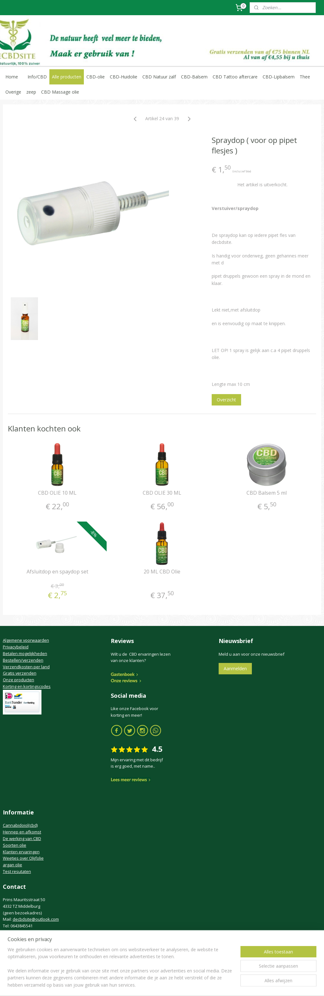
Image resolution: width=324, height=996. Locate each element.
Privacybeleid (15, 647)
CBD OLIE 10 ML (57, 493)
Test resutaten (17, 871)
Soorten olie (14, 845)
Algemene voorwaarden (26, 640)
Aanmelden (235, 668)
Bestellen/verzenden (23, 660)
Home (11, 77)
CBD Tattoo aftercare (235, 77)
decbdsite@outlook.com (36, 919)
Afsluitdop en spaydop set (57, 572)
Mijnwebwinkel (227, 984)
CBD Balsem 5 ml (266, 493)
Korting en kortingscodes (27, 686)
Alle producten (66, 77)
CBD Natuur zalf (159, 77)
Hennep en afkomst (22, 832)
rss (148, 984)
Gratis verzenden (19, 673)
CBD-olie (95, 77)
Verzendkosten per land (26, 667)
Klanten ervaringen (21, 852)
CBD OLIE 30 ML (162, 493)
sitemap (134, 984)
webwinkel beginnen (172, 984)
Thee (305, 77)
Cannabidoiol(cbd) (20, 825)
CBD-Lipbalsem (279, 77)
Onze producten (18, 680)
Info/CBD (37, 77)
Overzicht (226, 400)
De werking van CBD (22, 838)
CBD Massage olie (60, 92)
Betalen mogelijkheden (25, 653)
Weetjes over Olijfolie (23, 858)
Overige (13, 92)
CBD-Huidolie (123, 77)
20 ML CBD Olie (162, 572)
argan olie (12, 865)
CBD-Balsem (194, 77)
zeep (31, 92)
